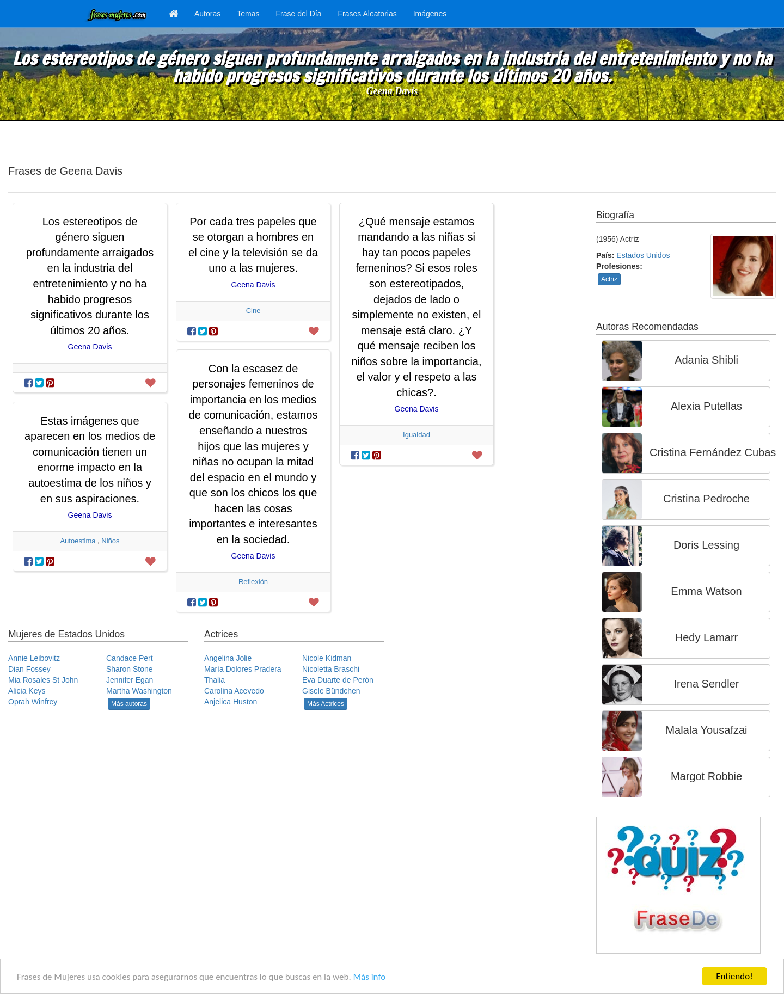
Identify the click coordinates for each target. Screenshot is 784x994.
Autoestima (77, 541)
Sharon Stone (129, 669)
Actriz (609, 279)
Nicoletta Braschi (330, 669)
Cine (253, 310)
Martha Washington (139, 690)
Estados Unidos (643, 255)
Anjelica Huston (230, 701)
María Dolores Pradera (242, 669)
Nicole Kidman (326, 658)
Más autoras (129, 704)
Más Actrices (325, 704)
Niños (110, 541)
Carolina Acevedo (234, 690)
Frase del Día (298, 13)
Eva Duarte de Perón (337, 680)
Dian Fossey (29, 669)
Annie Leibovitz (34, 658)
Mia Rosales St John (43, 680)
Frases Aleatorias (367, 13)
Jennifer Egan (129, 680)
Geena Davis (392, 90)
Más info (369, 977)
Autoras (207, 13)
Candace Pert (129, 658)
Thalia (214, 680)
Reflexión (253, 582)
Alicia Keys (26, 690)
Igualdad (416, 435)
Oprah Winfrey (32, 701)
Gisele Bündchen (331, 690)
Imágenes (429, 13)
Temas (248, 13)
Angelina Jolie (228, 658)
